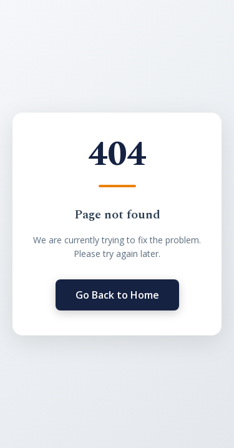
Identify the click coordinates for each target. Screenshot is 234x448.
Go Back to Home (117, 295)
